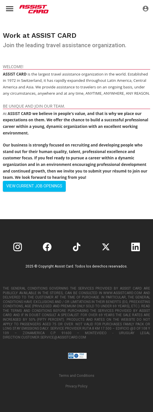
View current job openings (34, 186)
